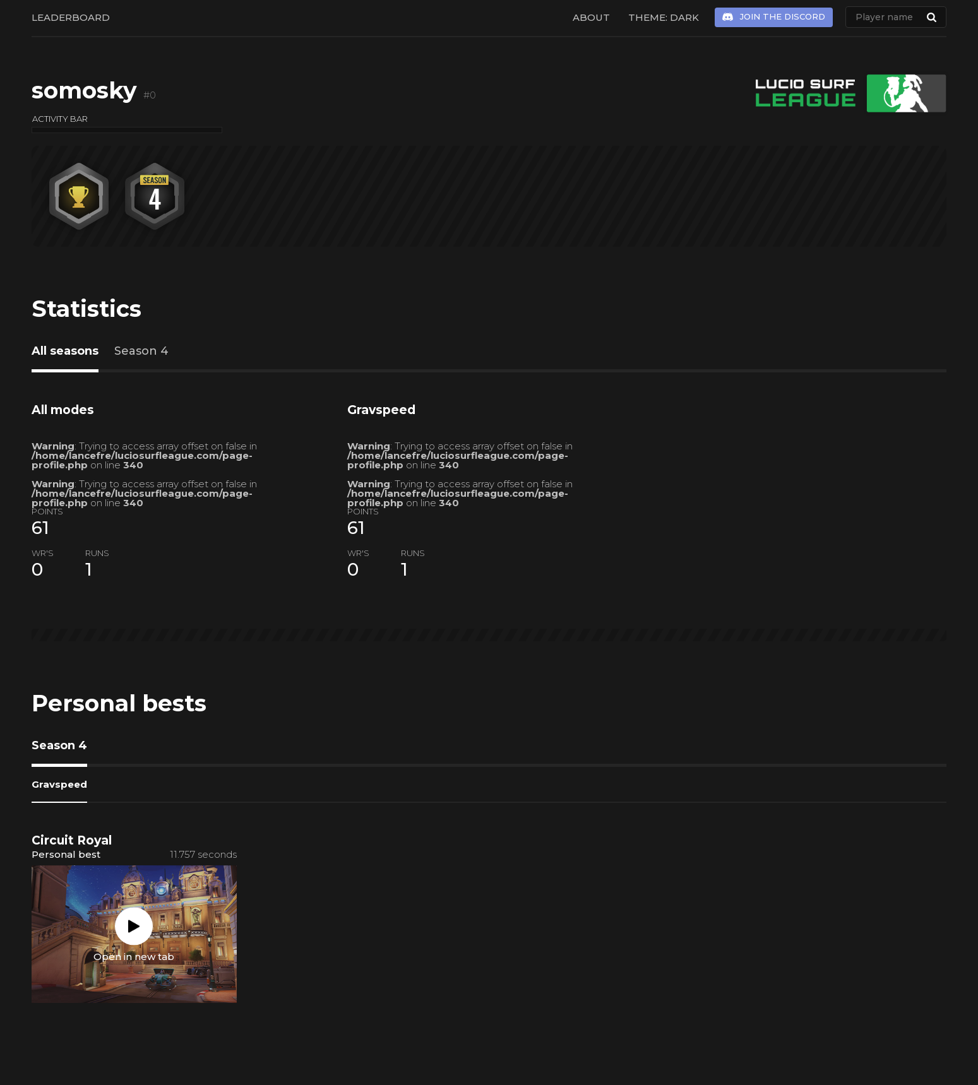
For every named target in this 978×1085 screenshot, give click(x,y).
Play (134, 926)
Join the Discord (782, 16)
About (591, 17)
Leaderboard (71, 17)
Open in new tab (133, 956)
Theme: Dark (663, 17)
